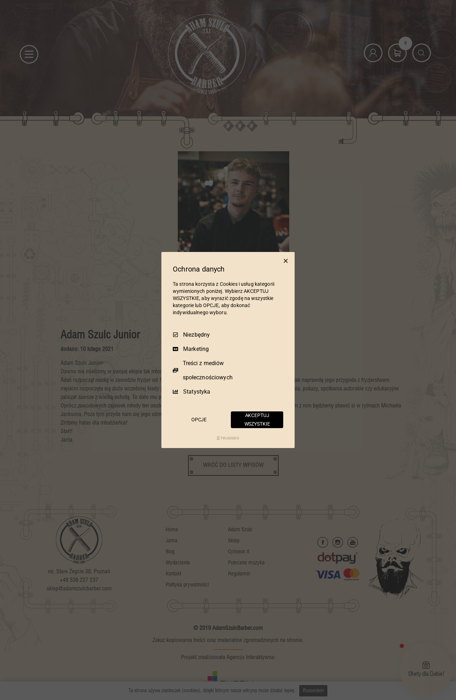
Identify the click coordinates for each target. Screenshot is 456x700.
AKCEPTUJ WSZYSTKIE (257, 419)
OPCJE (199, 419)
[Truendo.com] (228, 438)
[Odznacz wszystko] (286, 261)
